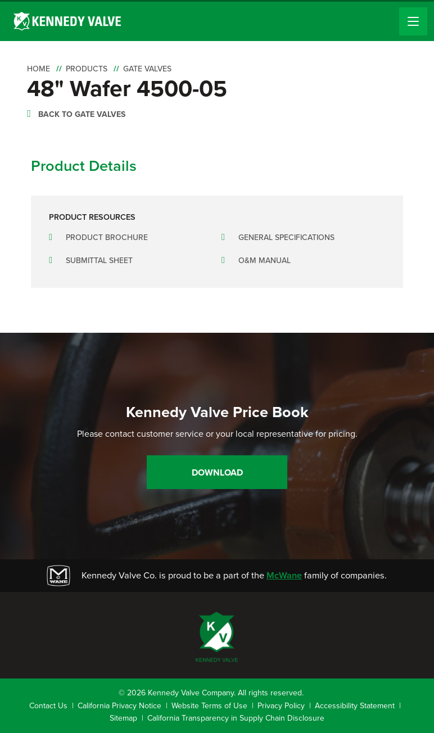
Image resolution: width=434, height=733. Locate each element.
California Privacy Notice (119, 706)
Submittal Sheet (99, 260)
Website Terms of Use (209, 706)
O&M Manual (264, 260)
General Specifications (286, 237)
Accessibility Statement (355, 706)
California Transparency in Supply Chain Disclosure (235, 718)
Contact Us (48, 706)
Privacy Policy (281, 706)
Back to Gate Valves (81, 114)
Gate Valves (147, 69)
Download (217, 472)
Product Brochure (107, 237)
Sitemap (123, 718)
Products (86, 69)
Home (38, 69)
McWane (284, 575)
